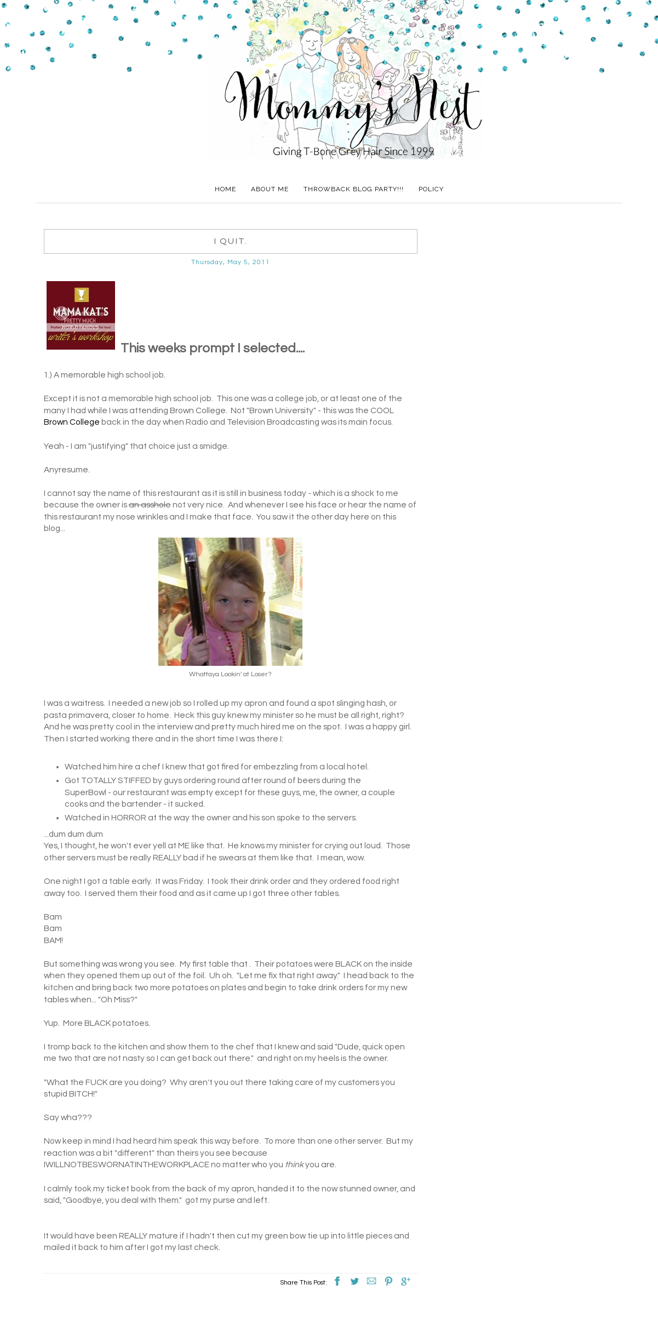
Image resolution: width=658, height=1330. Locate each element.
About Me (270, 189)
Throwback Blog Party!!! (354, 189)
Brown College (72, 422)
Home (225, 189)
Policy (431, 189)
